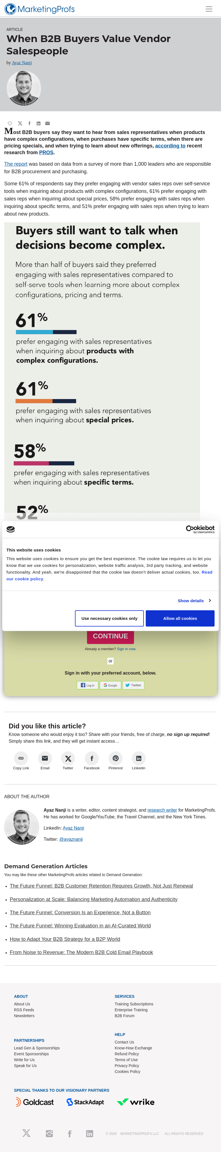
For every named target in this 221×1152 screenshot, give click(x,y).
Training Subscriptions (134, 1004)
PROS (46, 152)
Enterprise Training (131, 1010)
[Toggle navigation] (209, 9)
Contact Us (124, 1042)
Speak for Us (25, 1065)
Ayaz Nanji (22, 62)
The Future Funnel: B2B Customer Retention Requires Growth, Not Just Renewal (101, 886)
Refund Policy (127, 1054)
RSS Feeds (24, 1010)
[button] (88, 685)
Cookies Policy (127, 1071)
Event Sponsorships (31, 1054)
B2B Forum (125, 1016)
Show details (191, 600)
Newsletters (24, 1016)
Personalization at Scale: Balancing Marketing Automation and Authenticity (94, 899)
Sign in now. (126, 649)
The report (15, 164)
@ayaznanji (71, 839)
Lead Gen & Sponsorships (37, 1048)
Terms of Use (126, 1060)
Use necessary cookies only (109, 618)
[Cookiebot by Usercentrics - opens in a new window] (190, 529)
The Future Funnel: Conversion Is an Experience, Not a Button (80, 912)
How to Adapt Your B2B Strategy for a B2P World (65, 939)
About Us (22, 1004)
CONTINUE (110, 636)
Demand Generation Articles (46, 866)
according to (170, 146)
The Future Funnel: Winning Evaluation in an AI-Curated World (80, 926)
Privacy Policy (127, 1065)
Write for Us (24, 1060)
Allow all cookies (180, 618)
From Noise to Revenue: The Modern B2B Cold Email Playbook (81, 952)
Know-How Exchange (133, 1048)
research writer (162, 810)
